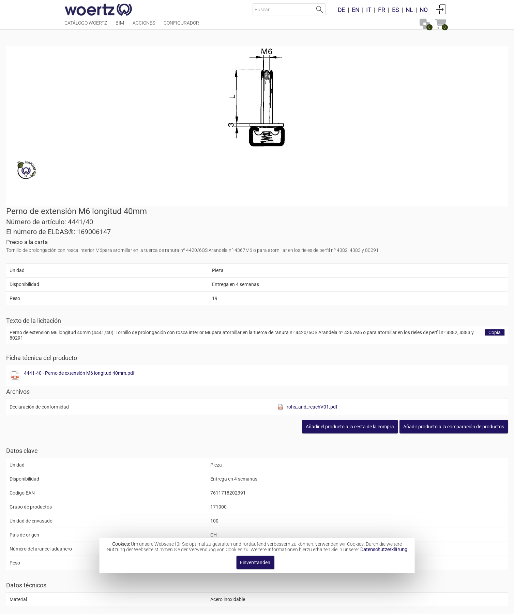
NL (409, 9)
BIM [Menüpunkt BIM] (120, 26)
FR (381, 9)
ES (395, 9)
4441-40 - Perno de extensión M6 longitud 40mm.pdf (333, 238)
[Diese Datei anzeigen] (269, 240)
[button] (396, 291)
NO (424, 9)
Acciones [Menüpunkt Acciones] (144, 26)
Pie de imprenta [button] (175, 605)
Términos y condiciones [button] (269, 605)
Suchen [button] (320, 9)
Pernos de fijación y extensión (261, 516)
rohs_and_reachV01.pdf (399, 271)
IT (368, 9)
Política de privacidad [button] (332, 605)
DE (341, 9)
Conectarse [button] (441, 9)
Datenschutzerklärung (383, 549)
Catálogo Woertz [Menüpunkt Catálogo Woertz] (85, 26)
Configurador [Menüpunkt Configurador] (181, 26)
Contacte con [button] (217, 605)
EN (355, 9)
